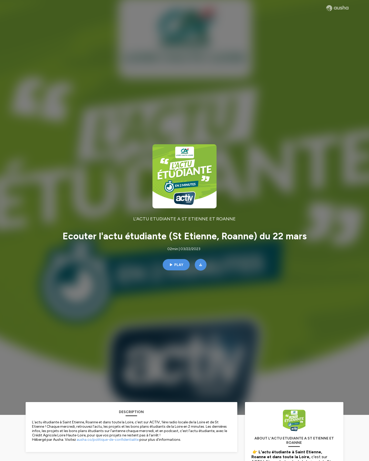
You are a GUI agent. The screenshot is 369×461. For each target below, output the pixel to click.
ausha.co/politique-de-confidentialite (108, 439)
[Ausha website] (337, 8)
